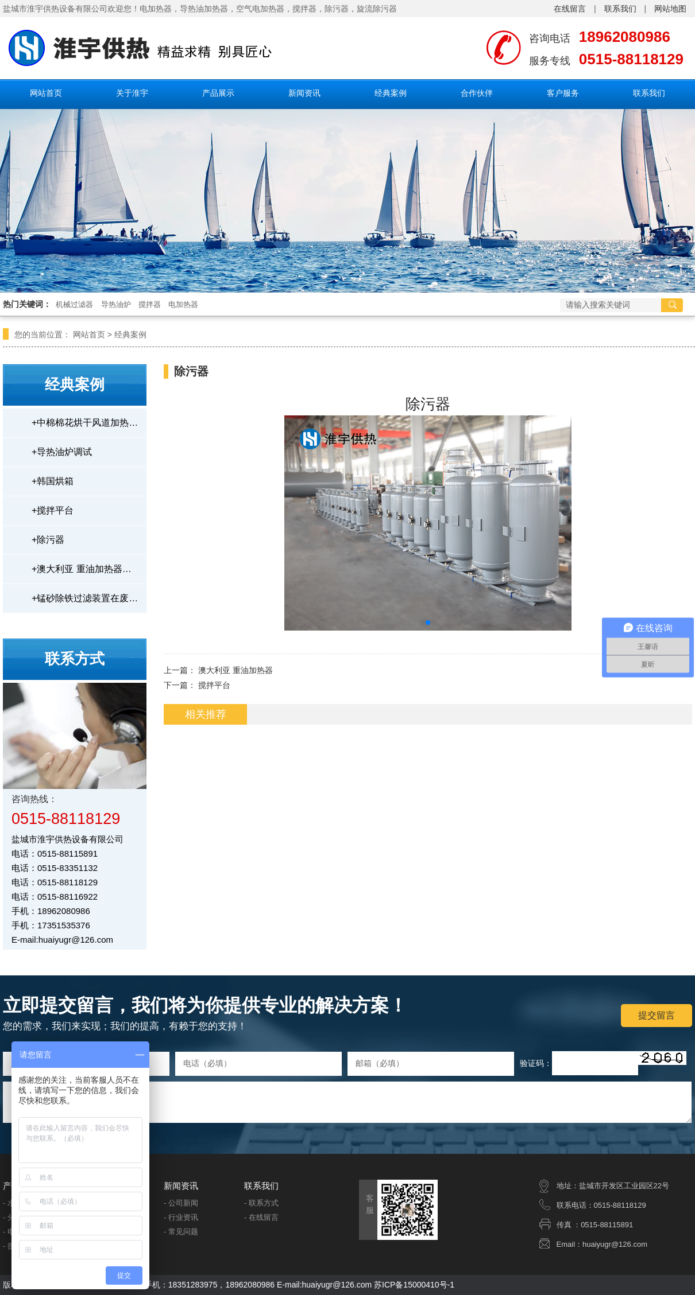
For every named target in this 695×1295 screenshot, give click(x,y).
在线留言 (570, 8)
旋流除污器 (377, 8)
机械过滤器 (74, 304)
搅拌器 (304, 8)
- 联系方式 (261, 1203)
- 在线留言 (261, 1217)
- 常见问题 (181, 1231)
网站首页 (46, 93)
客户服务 (563, 93)
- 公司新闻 (181, 1203)
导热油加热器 (204, 8)
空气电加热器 (260, 8)
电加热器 (183, 304)
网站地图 (670, 8)
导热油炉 (116, 304)
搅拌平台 (53, 510)
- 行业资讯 (181, 1217)
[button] (428, 622)
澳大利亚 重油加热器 (235, 670)
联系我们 (620, 8)
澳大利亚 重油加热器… (82, 569)
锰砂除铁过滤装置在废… (85, 598)
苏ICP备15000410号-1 (414, 1284)
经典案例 (390, 93)
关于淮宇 (132, 93)
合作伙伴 (477, 93)
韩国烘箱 (53, 481)
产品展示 (218, 93)
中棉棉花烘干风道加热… (85, 422)
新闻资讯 (304, 93)
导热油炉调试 (62, 452)
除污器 (337, 8)
